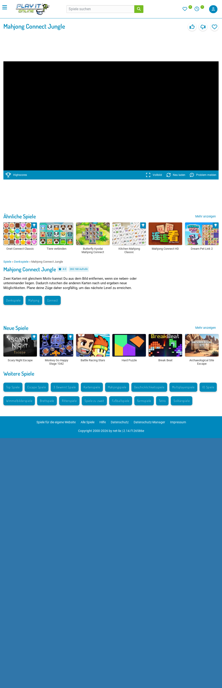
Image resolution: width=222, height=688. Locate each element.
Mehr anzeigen (205, 216)
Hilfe (102, 422)
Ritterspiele (69, 401)
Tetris (162, 401)
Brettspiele (47, 401)
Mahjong (33, 300)
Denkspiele (21, 261)
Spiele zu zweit (94, 401)
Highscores (16, 175)
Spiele (7, 261)
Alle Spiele (87, 422)
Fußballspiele (120, 401)
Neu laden (175, 175)
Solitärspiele (182, 401)
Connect (52, 300)
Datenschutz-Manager (149, 422)
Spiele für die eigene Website (56, 422)
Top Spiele (13, 387)
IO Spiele (208, 387)
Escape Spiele (36, 387)
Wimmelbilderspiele (19, 401)
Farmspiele (144, 401)
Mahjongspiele (117, 387)
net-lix (117, 431)
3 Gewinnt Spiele (64, 387)
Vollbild (154, 175)
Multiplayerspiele (183, 387)
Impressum (178, 422)
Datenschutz (120, 422)
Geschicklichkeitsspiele (149, 387)
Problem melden (203, 175)
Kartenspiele (92, 387)
